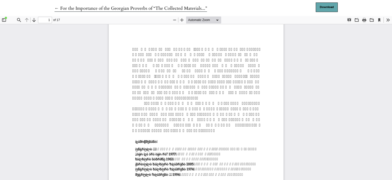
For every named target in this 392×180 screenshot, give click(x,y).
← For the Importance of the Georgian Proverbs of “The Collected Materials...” (130, 8)
